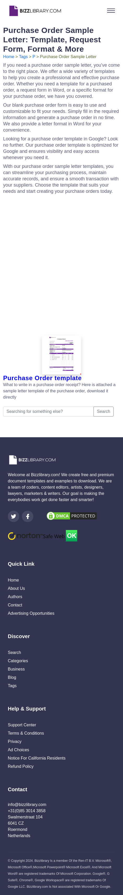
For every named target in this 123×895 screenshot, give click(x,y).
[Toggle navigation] (111, 10)
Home (8, 56)
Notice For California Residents (36, 758)
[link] (13, 516)
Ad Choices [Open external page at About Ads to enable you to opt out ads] (18, 750)
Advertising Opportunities (31, 613)
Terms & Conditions (26, 733)
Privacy (14, 741)
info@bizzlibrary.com (27, 804)
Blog (12, 677)
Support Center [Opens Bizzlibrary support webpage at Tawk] (22, 725)
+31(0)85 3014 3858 (27, 811)
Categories (18, 661)
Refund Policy (21, 766)
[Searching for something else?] (48, 411)
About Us (16, 588)
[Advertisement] (61, 263)
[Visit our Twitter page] (13, 516)
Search (103, 411)
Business (16, 669)
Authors (15, 597)
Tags (23, 56)
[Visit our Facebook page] (27, 516)
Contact (15, 605)
